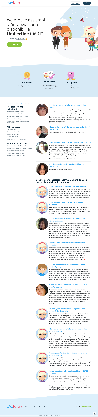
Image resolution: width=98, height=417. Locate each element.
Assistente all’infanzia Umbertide (16, 132)
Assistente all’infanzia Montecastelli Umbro (19, 148)
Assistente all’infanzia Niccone (15, 150)
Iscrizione (87, 3)
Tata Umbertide (11, 129)
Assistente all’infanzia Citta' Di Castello (18, 116)
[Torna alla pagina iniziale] (14, 3)
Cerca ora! (14, 44)
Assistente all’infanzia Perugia (15, 111)
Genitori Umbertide (12, 136)
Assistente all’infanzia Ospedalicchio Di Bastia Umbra (18, 121)
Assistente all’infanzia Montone (16, 155)
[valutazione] (82, 407)
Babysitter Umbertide (13, 134)
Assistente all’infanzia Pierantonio (16, 153)
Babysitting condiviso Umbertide (16, 139)
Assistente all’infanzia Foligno (15, 114)
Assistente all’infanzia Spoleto (15, 119)
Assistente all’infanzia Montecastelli (17, 146)
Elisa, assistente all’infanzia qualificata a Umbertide (70, 142)
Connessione (75, 3)
